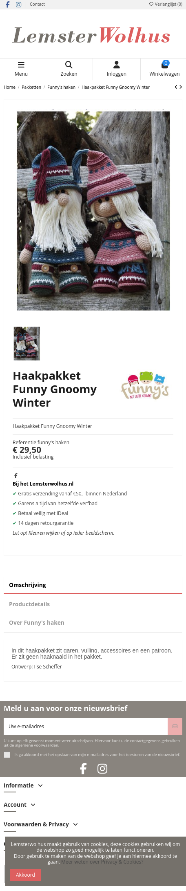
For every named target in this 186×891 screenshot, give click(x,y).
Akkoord (25, 874)
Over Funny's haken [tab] (36, 622)
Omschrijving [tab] (27, 585)
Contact (37, 4)
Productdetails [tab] (29, 604)
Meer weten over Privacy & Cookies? (102, 861)
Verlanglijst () (165, 4)
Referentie (24, 443)
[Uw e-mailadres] (86, 726)
